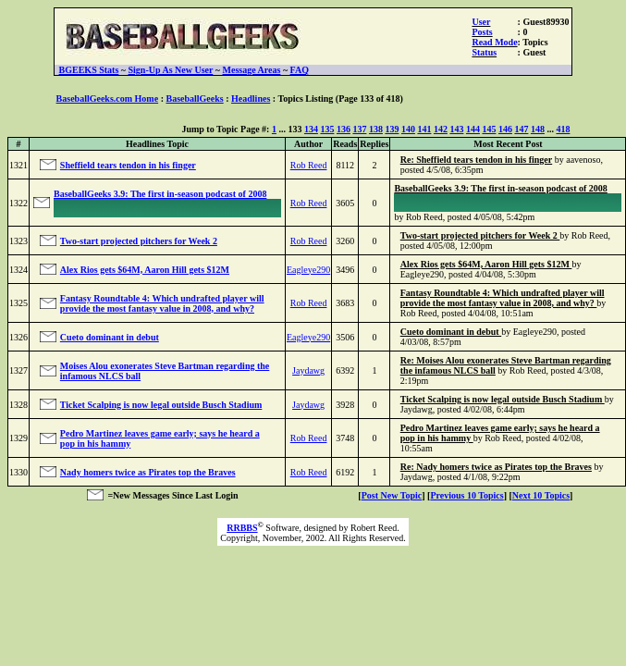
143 (456, 129)
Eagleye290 (308, 270)
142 (441, 129)
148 (538, 129)
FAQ (299, 70)
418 (563, 129)
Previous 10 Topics (466, 495)
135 (327, 129)
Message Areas (252, 70)
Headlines (250, 98)
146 (505, 129)
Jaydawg (308, 370)
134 (311, 129)
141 (424, 129)
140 (408, 129)
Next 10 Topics (541, 495)
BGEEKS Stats (89, 70)
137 (359, 129)
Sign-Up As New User (171, 70)
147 (521, 129)
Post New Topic (392, 495)
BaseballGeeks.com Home (107, 98)
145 (489, 129)
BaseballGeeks (194, 98)
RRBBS (242, 528)
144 (473, 129)
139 (392, 129)
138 (376, 129)
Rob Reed (308, 165)
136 (343, 129)
